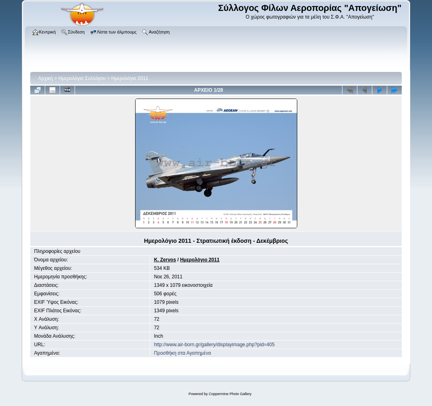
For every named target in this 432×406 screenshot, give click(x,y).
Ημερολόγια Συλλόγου (82, 78)
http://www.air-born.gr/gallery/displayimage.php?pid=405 (214, 344)
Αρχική (45, 78)
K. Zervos (165, 260)
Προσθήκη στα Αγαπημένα (182, 353)
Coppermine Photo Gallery (230, 394)
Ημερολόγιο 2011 (129, 78)
